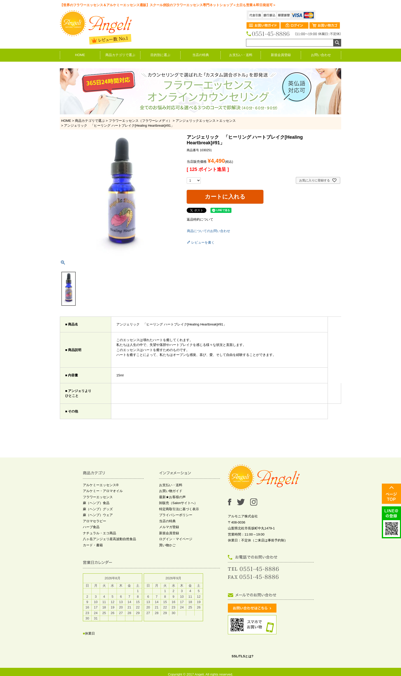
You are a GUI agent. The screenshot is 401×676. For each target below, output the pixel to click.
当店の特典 (200, 55)
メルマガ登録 (169, 527)
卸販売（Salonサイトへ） (178, 503)
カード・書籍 (93, 545)
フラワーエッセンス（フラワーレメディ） (140, 121)
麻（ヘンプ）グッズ (98, 509)
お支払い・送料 (240, 55)
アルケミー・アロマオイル (103, 491)
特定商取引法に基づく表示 (179, 509)
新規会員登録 (281, 55)
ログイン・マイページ (175, 539)
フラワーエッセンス (98, 497)
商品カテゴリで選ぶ (120, 55)
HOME (80, 55)
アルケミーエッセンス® (101, 485)
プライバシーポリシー (175, 515)
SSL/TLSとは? (243, 656)
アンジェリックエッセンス (196, 121)
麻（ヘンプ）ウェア (98, 515)
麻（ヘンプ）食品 (96, 503)
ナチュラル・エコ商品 (99, 533)
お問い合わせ (321, 55)
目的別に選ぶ (160, 55)
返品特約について (200, 219)
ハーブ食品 (91, 527)
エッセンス (227, 121)
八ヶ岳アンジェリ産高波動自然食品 (109, 539)
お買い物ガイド (170, 491)
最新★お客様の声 (172, 497)
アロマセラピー (94, 521)
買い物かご (167, 545)
